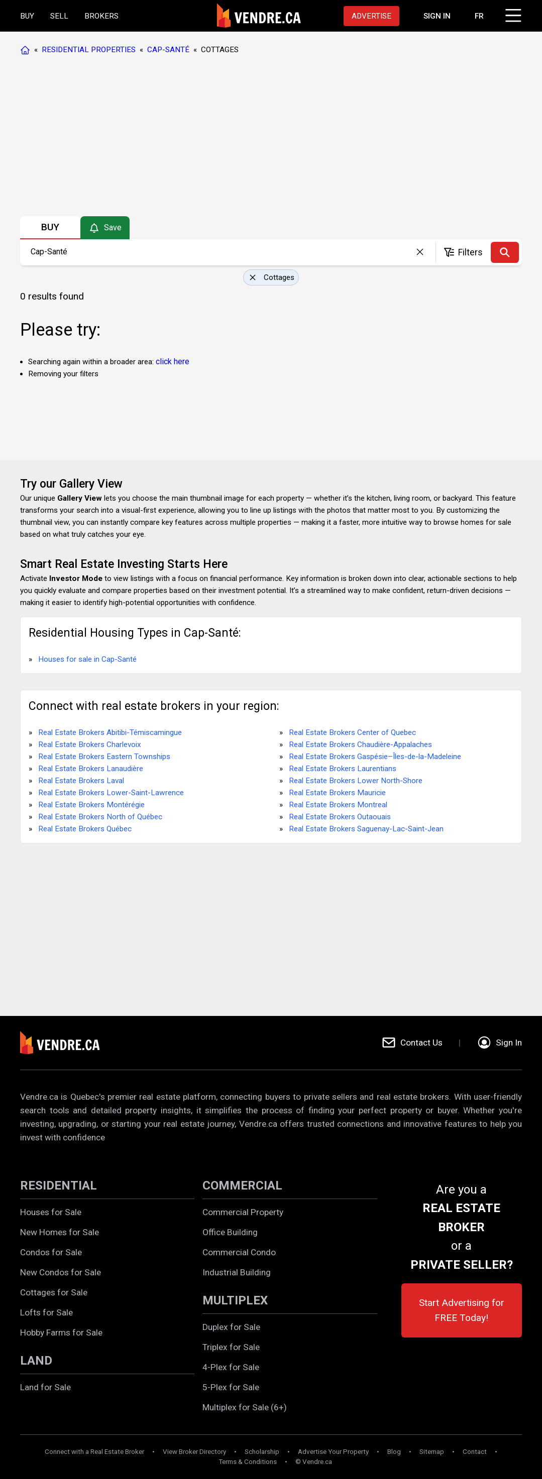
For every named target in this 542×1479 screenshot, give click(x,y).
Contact (475, 1451)
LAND (36, 1361)
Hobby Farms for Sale (61, 1332)
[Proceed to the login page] (437, 16)
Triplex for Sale (231, 1347)
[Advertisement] (270, 138)
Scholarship (262, 1451)
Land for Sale (45, 1387)
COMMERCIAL (242, 1185)
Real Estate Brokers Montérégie (91, 804)
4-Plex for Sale (230, 1367)
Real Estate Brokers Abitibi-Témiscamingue (110, 732)
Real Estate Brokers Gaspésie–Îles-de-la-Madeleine (375, 756)
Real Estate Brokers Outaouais (340, 816)
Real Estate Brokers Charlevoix (89, 744)
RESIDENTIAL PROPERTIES (89, 49)
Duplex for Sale (231, 1327)
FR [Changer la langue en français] (479, 16)
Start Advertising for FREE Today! (461, 1310)
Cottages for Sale (53, 1292)
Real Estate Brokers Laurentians (342, 768)
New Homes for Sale (59, 1232)
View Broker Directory (194, 1451)
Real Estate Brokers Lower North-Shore (355, 780)
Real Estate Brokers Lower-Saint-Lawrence (111, 792)
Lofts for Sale (46, 1312)
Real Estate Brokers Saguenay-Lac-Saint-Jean (366, 828)
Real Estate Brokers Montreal (338, 804)
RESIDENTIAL (58, 1185)
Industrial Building (236, 1272)
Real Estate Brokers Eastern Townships (104, 756)
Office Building (230, 1232)
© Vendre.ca (313, 1461)
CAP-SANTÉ (168, 49)
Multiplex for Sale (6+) (244, 1407)
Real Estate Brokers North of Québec (100, 816)
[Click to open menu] (512, 14)
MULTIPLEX (235, 1300)
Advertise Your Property (333, 1451)
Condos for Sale (51, 1252)
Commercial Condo (239, 1252)
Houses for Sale (50, 1212)
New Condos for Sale (60, 1272)
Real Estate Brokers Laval (81, 780)
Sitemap (431, 1451)
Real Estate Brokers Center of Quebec (352, 732)
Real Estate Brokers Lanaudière (90, 768)
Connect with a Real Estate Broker (94, 1451)
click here (172, 361)
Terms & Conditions (248, 1461)
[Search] (505, 252)
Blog (394, 1451)
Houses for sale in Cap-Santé (87, 659)
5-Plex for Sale (230, 1387)
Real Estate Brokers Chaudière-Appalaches (360, 744)
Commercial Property (242, 1212)
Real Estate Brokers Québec (85, 828)
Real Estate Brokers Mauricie (337, 792)
